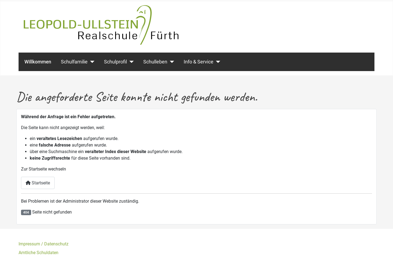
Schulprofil (115, 62)
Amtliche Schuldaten (38, 252)
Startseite (38, 182)
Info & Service (198, 62)
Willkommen (38, 62)
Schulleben (155, 62)
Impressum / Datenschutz (44, 243)
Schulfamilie (74, 62)
